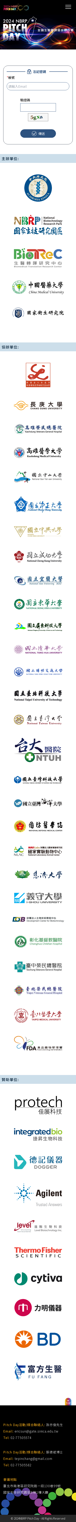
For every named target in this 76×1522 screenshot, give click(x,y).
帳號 (11, 77)
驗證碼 (25, 100)
